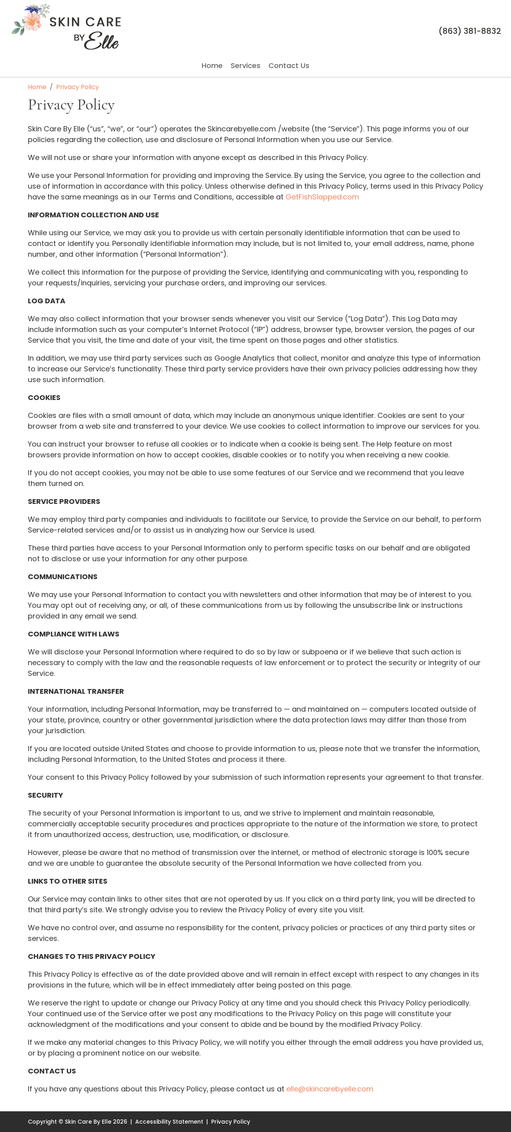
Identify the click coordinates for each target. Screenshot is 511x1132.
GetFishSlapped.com (322, 197)
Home (212, 65)
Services (245, 65)
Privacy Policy (230, 1122)
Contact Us (288, 65)
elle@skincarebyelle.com (329, 1089)
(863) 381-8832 (470, 31)
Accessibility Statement (169, 1122)
